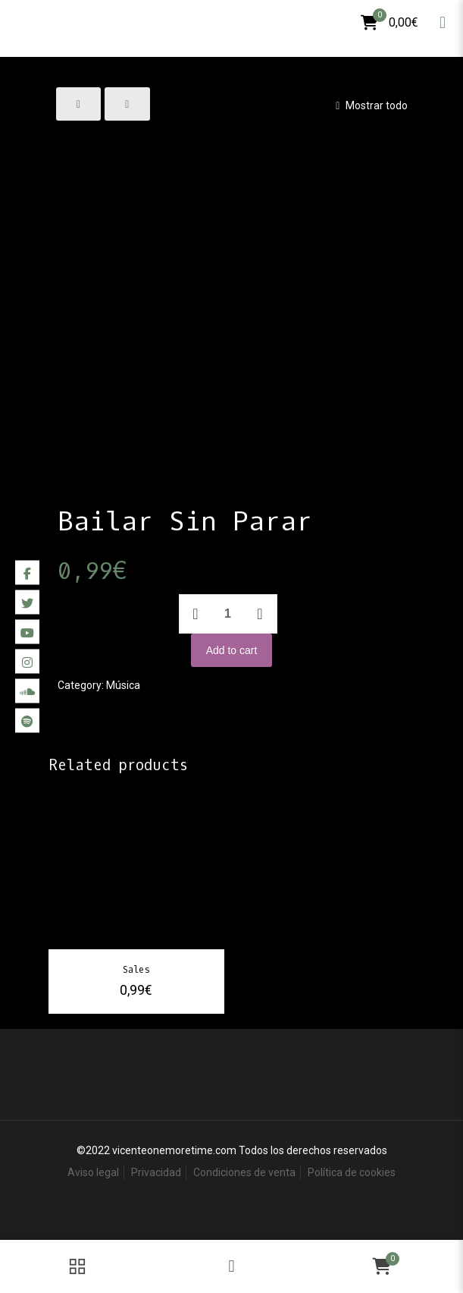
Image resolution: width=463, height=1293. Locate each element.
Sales (136, 970)
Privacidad (156, 1172)
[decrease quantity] (196, 614)
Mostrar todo (369, 105)
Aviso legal (93, 1172)
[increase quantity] (260, 614)
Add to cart (232, 650)
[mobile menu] (442, 23)
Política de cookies (352, 1172)
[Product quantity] (228, 614)
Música (123, 685)
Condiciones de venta (244, 1172)
